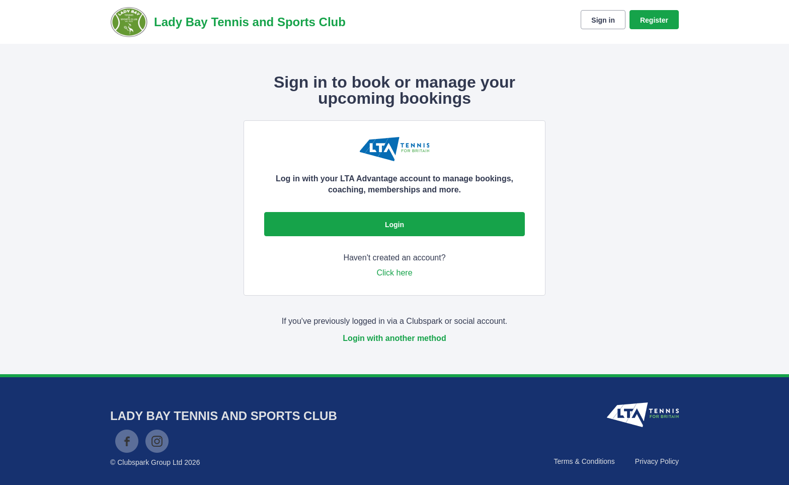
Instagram (157, 441)
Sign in (603, 20)
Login (394, 225)
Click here (394, 272)
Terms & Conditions (584, 461)
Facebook (126, 441)
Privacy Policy (657, 461)
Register (654, 20)
